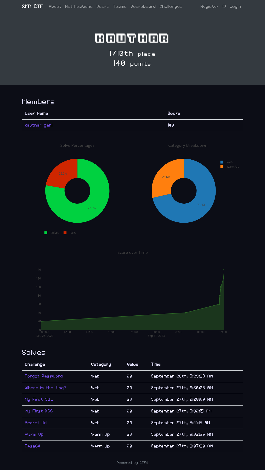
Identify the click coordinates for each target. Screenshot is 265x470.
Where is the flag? (46, 388)
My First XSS (39, 411)
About (55, 6)
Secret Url (36, 423)
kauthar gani (39, 125)
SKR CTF (32, 6)
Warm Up (34, 434)
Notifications (79, 6)
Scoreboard (143, 6)
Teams (120, 6)
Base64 (33, 446)
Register (210, 6)
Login (235, 6)
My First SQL (39, 399)
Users (103, 6)
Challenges (171, 6)
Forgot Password (44, 376)
